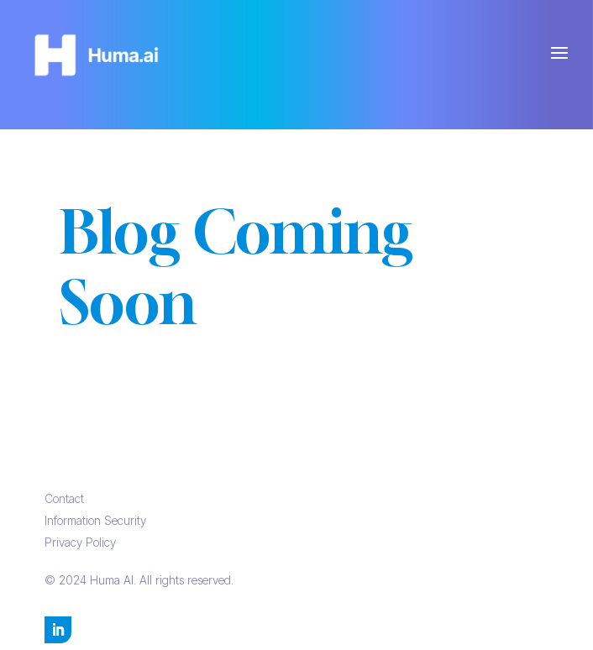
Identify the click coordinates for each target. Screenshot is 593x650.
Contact (64, 498)
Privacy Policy (80, 542)
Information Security (95, 520)
